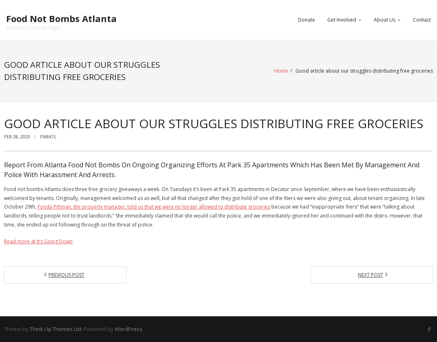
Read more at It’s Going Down (38, 241)
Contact (422, 19)
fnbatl (48, 136)
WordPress (128, 329)
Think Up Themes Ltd (55, 329)
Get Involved (341, 19)
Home (281, 70)
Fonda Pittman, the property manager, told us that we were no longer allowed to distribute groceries (154, 206)
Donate (306, 19)
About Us (384, 19)
